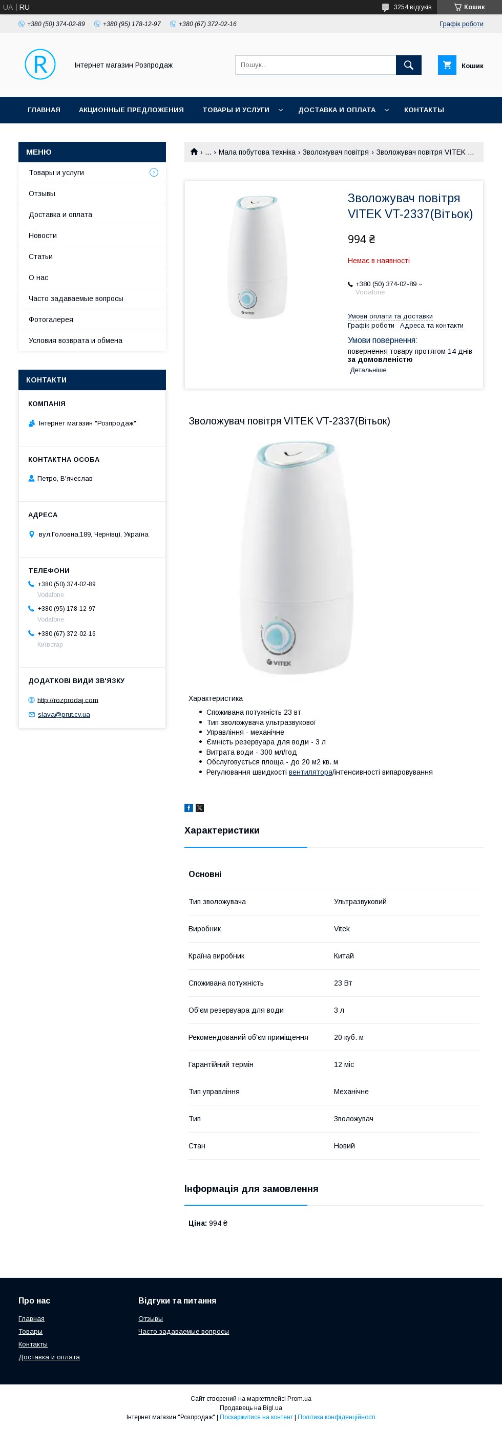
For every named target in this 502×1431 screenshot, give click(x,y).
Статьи (41, 256)
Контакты (424, 110)
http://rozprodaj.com (67, 699)
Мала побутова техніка (257, 152)
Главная (44, 110)
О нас (38, 277)
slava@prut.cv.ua (64, 714)
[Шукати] (409, 65)
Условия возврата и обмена (75, 340)
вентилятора (310, 772)
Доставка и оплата (336, 110)
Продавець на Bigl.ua (251, 1408)
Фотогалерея (51, 319)
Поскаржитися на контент (256, 1417)
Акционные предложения (131, 110)
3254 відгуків (413, 7)
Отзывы (42, 193)
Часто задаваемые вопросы (76, 298)
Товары (30, 1331)
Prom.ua (299, 1398)
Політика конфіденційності (336, 1417)
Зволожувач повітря (336, 152)
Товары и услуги (235, 110)
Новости (43, 235)
